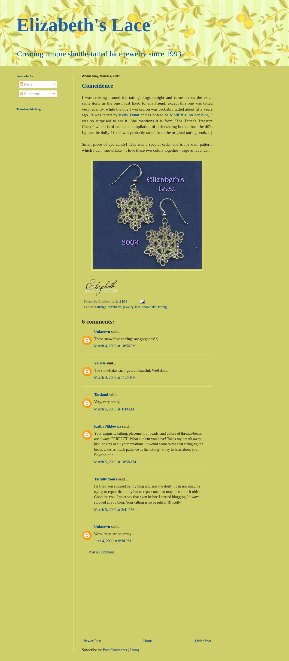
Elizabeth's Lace (84, 24)
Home (148, 641)
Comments (30, 94)
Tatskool (101, 395)
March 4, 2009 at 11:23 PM (115, 378)
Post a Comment (101, 552)
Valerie (100, 363)
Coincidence (97, 85)
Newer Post (92, 641)
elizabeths (114, 307)
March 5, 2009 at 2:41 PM (114, 510)
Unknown (102, 332)
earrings (100, 307)
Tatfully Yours (105, 479)
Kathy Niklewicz (107, 426)
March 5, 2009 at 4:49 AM (114, 409)
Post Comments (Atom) (121, 650)
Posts (26, 84)
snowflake (149, 307)
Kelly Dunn (129, 114)
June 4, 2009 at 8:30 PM (112, 541)
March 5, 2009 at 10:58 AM (115, 462)
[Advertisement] (147, 597)
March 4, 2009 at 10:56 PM (115, 346)
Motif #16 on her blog (189, 114)
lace (137, 307)
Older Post (203, 641)
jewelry (128, 307)
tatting (162, 307)
